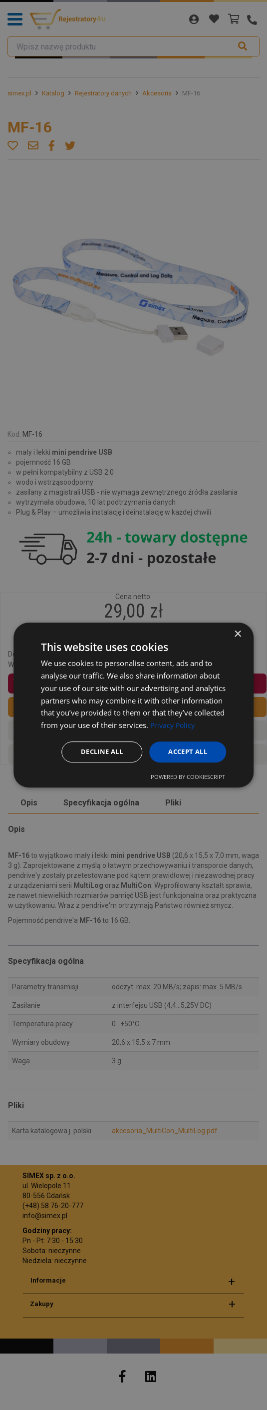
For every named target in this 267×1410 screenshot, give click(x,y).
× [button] (237, 634)
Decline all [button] (95, 751)
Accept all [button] (185, 751)
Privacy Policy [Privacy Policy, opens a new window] (174, 724)
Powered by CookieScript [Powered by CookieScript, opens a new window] (188, 777)
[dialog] (133, 705)
